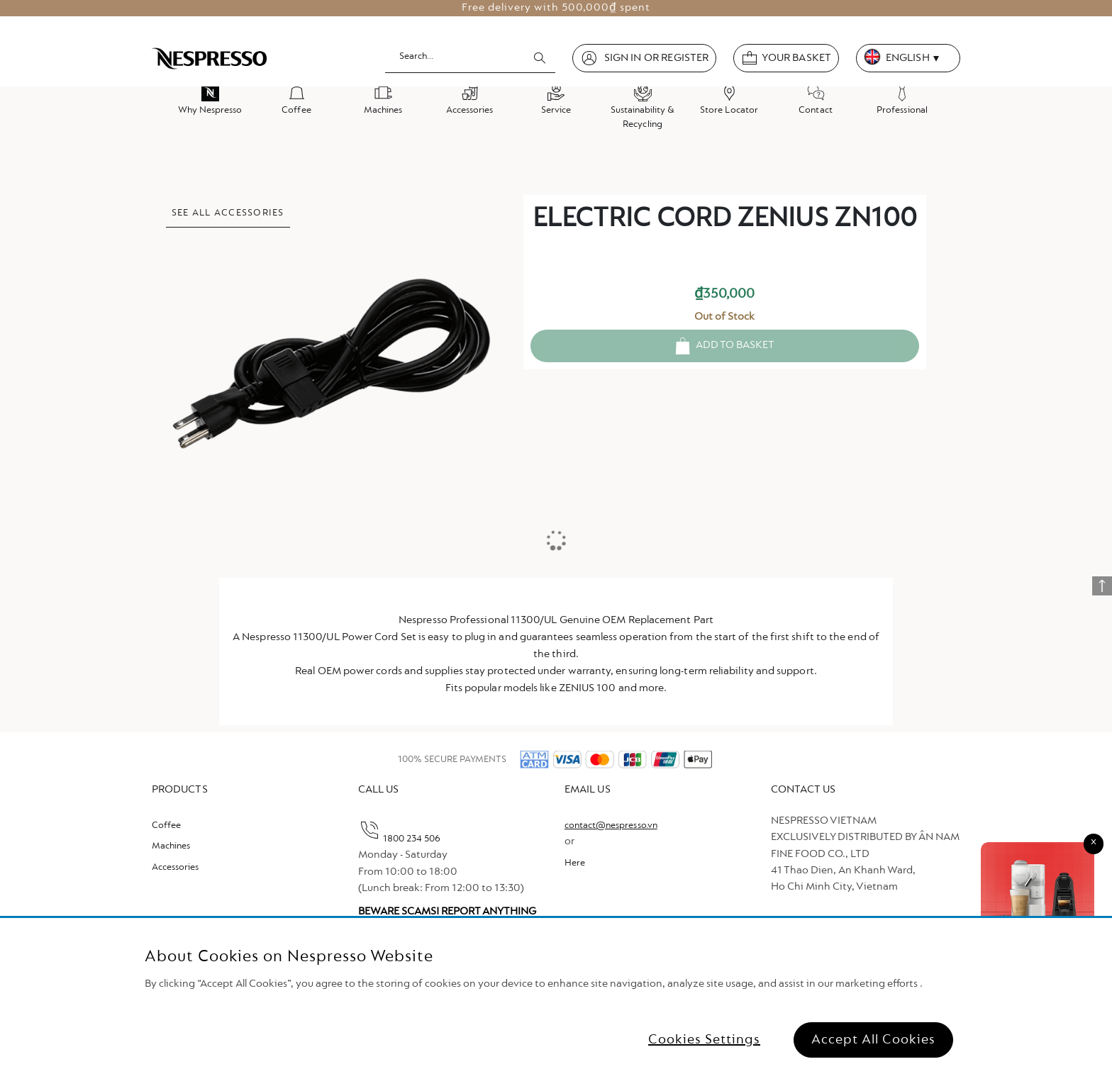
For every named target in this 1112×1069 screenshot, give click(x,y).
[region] (556, 993)
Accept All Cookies (873, 1040)
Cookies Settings (704, 1040)
